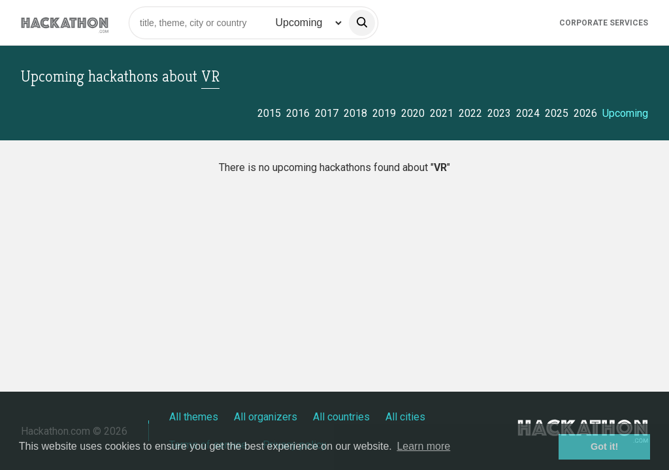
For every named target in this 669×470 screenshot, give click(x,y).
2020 (413, 113)
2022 (470, 113)
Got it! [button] (604, 446)
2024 (528, 113)
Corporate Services (603, 22)
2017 (326, 113)
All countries (341, 417)
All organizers (265, 417)
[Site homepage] (64, 22)
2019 (384, 113)
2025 (556, 113)
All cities (405, 417)
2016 (298, 113)
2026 (585, 113)
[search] (362, 23)
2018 (355, 113)
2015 (269, 113)
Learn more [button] (423, 446)
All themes (193, 417)
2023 (499, 113)
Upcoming (625, 113)
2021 (441, 113)
